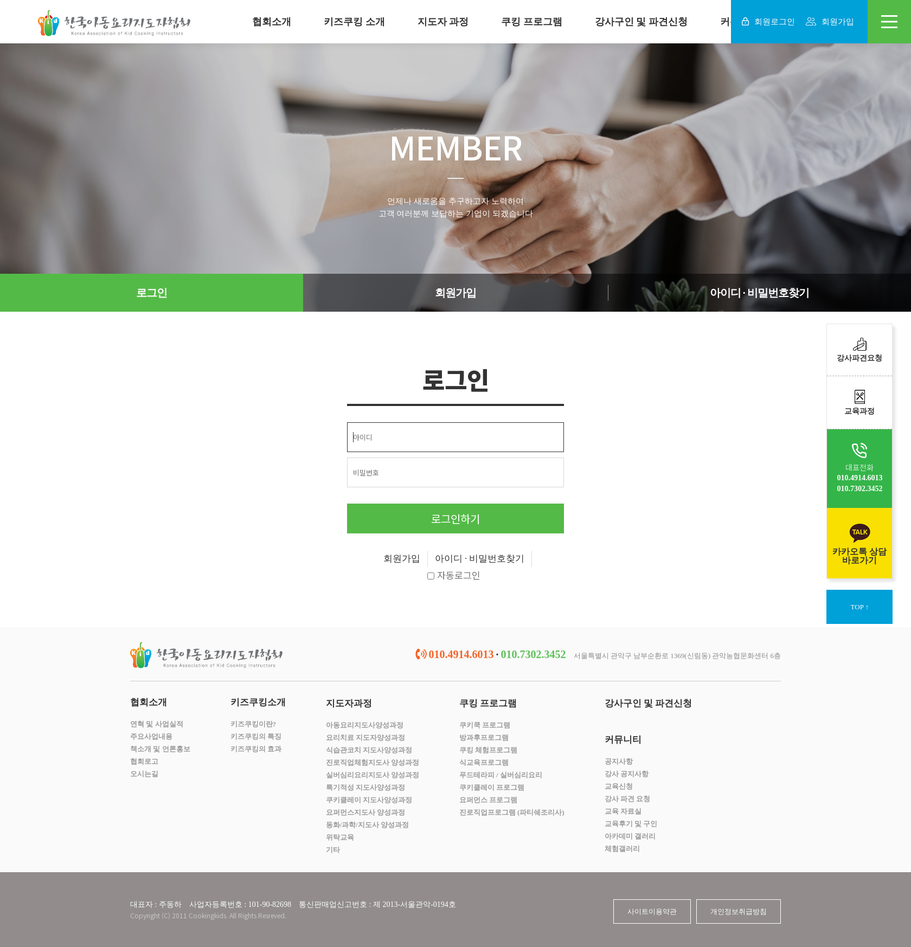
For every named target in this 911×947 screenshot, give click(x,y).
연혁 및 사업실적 (156, 724)
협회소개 (271, 21)
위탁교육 (340, 837)
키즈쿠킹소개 (258, 702)
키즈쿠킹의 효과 (255, 749)
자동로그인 (453, 576)
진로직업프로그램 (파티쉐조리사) (511, 812)
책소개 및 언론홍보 (160, 749)
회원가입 (830, 21)
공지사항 (619, 761)
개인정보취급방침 (738, 911)
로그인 (151, 293)
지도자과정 (349, 703)
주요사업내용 (151, 736)
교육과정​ (859, 402)
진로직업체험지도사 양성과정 (372, 762)
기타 (333, 850)
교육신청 (619, 786)
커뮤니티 (623, 740)
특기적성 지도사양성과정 (365, 787)
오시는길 (144, 774)
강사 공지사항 (627, 774)
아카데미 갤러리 (630, 836)
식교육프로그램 (484, 762)
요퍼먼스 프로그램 (488, 800)
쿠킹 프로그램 (531, 21)
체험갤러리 (622, 849)
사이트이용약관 (652, 911)
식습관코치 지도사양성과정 (369, 750)
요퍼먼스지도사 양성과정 (365, 812)
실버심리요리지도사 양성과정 (372, 775)
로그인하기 (455, 518)
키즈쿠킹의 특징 (255, 736)
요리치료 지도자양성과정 (365, 737)
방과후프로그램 (484, 737)
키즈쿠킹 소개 (354, 21)
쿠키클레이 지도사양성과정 (369, 800)
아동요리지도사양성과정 (364, 725)
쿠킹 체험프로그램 (488, 750)
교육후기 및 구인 (631, 824)
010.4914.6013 (859, 478)
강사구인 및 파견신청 (641, 21)
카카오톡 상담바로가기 (859, 543)
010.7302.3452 (859, 489)
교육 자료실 (623, 811)
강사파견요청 (859, 350)
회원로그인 (768, 21)
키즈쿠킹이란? (253, 724)
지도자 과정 (443, 21)
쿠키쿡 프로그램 (484, 725)
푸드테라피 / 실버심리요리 (500, 775)
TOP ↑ (860, 607)
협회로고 (144, 761)
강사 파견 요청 (628, 799)
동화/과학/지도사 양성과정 (367, 825)
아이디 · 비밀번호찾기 (759, 293)
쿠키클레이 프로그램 (491, 787)
